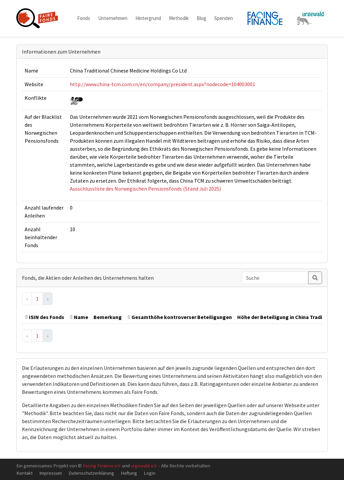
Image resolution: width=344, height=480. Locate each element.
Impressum (50, 473)
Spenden (223, 18)
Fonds (83, 18)
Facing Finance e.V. (102, 465)
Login (149, 473)
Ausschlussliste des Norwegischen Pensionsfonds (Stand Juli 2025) (145, 188)
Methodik (179, 18)
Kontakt (24, 473)
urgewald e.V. (144, 465)
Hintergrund (148, 18)
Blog (201, 18)
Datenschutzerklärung (91, 473)
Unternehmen (112, 18)
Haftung (129, 473)
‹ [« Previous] (27, 298)
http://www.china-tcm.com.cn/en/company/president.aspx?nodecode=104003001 (162, 84)
